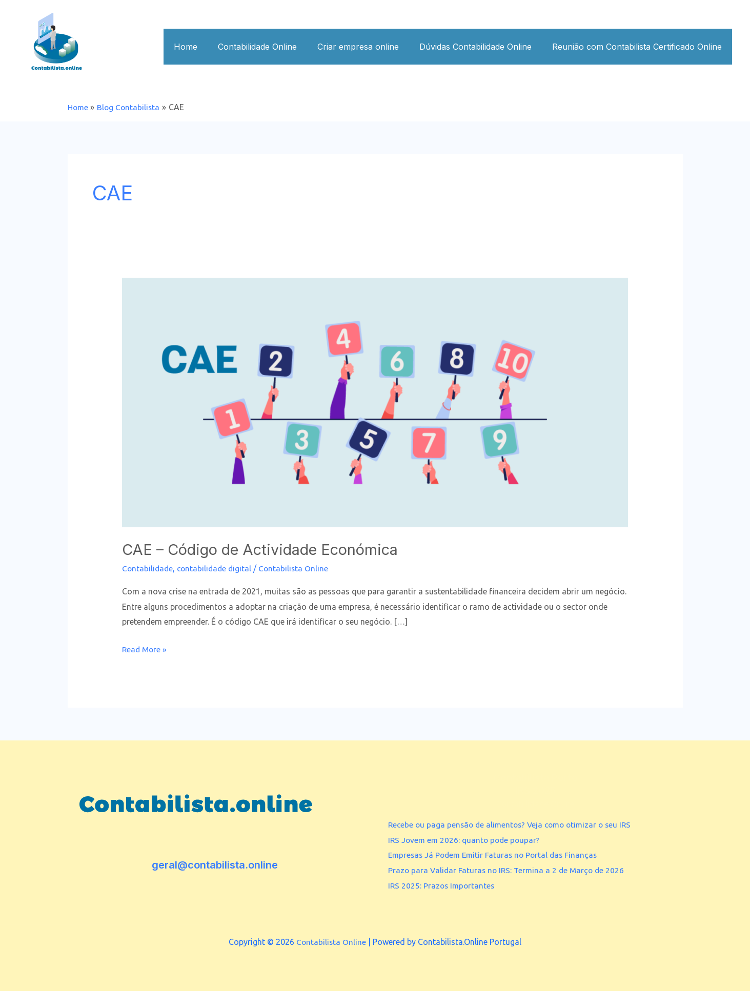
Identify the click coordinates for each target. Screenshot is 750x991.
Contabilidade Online (271, 47)
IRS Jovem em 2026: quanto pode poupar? (466, 839)
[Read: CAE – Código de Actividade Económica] (375, 401)
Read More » (145, 648)
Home (204, 47)
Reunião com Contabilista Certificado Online (639, 47)
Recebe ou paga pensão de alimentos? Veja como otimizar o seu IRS (514, 824)
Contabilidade (148, 567)
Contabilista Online (331, 941)
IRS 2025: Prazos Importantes (442, 885)
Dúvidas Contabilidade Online (481, 47)
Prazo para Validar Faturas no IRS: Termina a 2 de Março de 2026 (509, 870)
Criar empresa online (368, 47)
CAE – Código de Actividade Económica (269, 549)
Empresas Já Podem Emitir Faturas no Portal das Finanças (496, 854)
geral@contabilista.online (215, 865)
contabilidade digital (216, 567)
